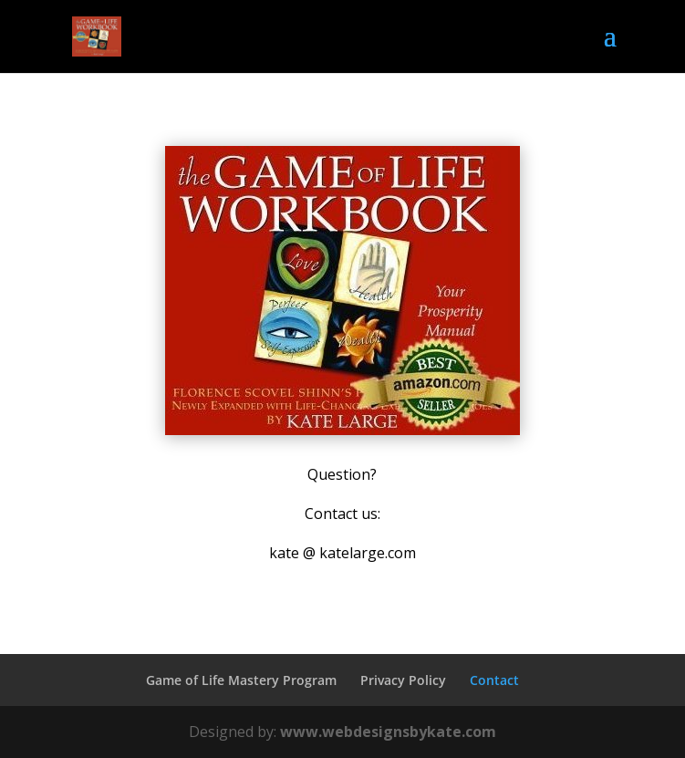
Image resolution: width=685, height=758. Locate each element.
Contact (494, 680)
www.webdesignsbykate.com (388, 732)
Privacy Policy (403, 680)
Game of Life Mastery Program (241, 680)
